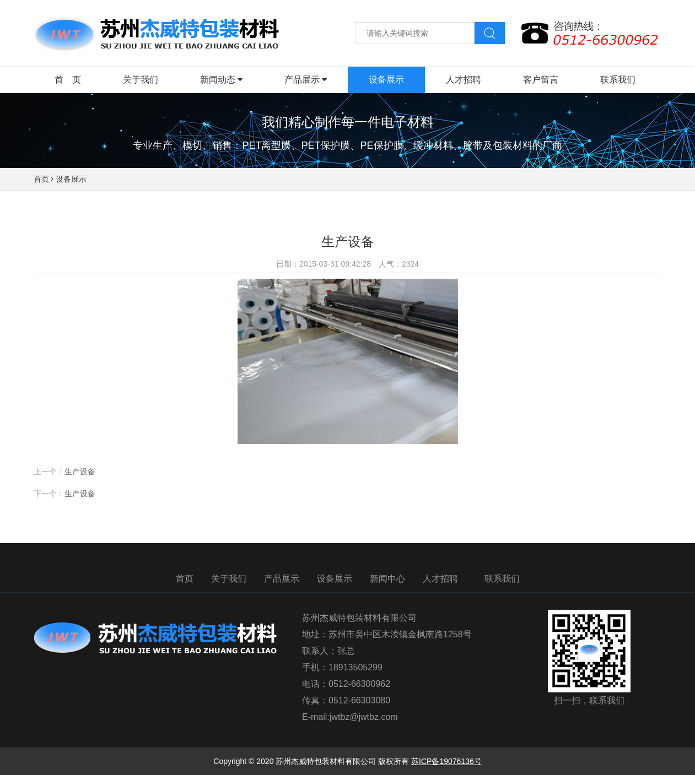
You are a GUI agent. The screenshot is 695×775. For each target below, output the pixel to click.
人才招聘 (440, 578)
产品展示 (281, 578)
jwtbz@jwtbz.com (364, 717)
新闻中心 (387, 578)
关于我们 (228, 578)
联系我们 (502, 578)
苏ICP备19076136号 (446, 761)
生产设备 (79, 471)
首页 (41, 179)
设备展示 (71, 179)
